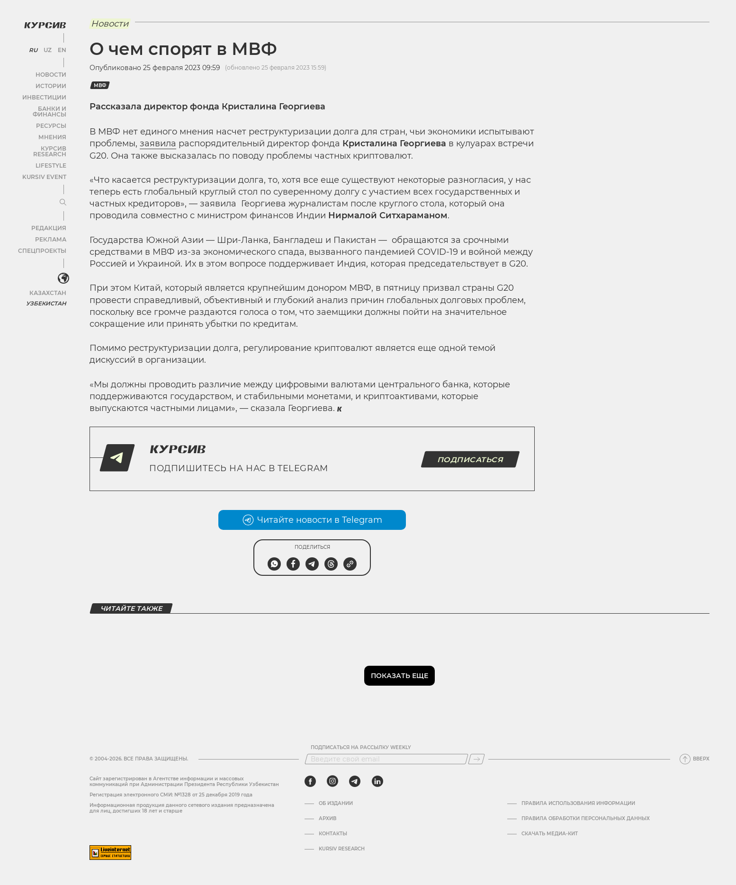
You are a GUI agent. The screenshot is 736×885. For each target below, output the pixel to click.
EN (60, 47)
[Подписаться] (476, 759)
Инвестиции (46, 94)
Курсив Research (40, 140)
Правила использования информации (578, 803)
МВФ (100, 85)
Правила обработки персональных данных (585, 819)
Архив (327, 819)
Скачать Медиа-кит (549, 834)
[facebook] (310, 781)
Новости (51, 72)
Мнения (52, 128)
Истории (51, 83)
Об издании (336, 803)
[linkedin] (377, 781)
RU (33, 47)
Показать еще (399, 675)
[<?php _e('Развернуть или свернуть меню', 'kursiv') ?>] (61, 265)
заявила (158, 143)
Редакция (50, 214)
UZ (47, 47)
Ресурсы (51, 117)
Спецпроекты (44, 236)
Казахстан (48, 278)
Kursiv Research (342, 849)
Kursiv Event (46, 163)
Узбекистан (47, 289)
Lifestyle (51, 151)
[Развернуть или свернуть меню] (60, 188)
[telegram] (354, 781)
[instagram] (332, 781)
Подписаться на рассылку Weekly (361, 748)
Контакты (333, 834)
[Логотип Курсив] (42, 22)
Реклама (51, 225)
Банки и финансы (38, 106)
